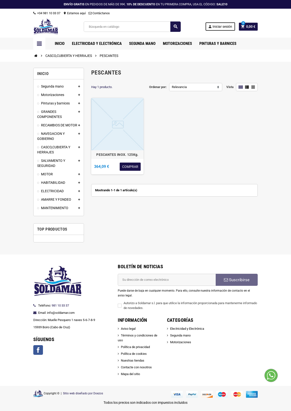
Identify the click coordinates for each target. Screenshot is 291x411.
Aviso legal (128, 328)
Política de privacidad (135, 347)
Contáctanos (99, 13)
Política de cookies (134, 354)
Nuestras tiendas (132, 360)
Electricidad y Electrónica (187, 328)
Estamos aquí (74, 13)
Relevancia (179, 87)
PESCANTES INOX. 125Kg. (117, 155)
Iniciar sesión (220, 27)
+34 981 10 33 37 (46, 13)
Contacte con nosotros (136, 367)
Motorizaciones (180, 342)
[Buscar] (132, 26)
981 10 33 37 (60, 305)
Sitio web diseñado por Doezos (83, 393)
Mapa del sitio (130, 374)
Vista (230, 87)
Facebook (38, 350)
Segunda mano (180, 335)
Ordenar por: (158, 87)
